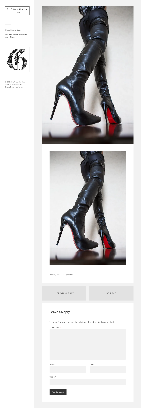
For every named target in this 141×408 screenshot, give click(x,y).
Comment (55, 328)
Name (53, 364)
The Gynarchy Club (17, 11)
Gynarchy (69, 275)
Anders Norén (17, 87)
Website (54, 377)
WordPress (18, 84)
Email (93, 364)
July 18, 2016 (55, 275)
